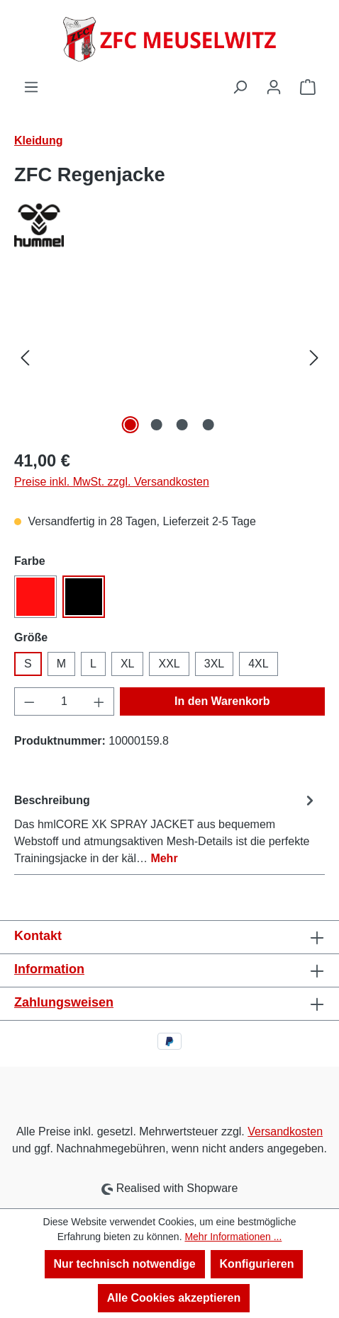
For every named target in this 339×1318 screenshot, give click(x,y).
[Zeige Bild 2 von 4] (156, 424)
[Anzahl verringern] (29, 701)
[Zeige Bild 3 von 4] (182, 424)
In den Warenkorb (222, 701)
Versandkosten (285, 1131)
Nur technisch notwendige (125, 1264)
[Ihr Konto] (274, 87)
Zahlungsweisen (63, 1002)
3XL (214, 664)
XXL (168, 664)
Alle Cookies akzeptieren (174, 1298)
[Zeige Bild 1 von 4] (130, 424)
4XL (258, 664)
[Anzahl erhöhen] (99, 701)
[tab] (166, 828)
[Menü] (31, 87)
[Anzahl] (64, 701)
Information (49, 969)
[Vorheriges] (24, 358)
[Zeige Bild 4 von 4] (207, 424)
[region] (169, 357)
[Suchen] (240, 87)
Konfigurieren (257, 1264)
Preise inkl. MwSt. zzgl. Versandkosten (111, 482)
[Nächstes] (314, 358)
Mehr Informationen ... (233, 1236)
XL (128, 664)
